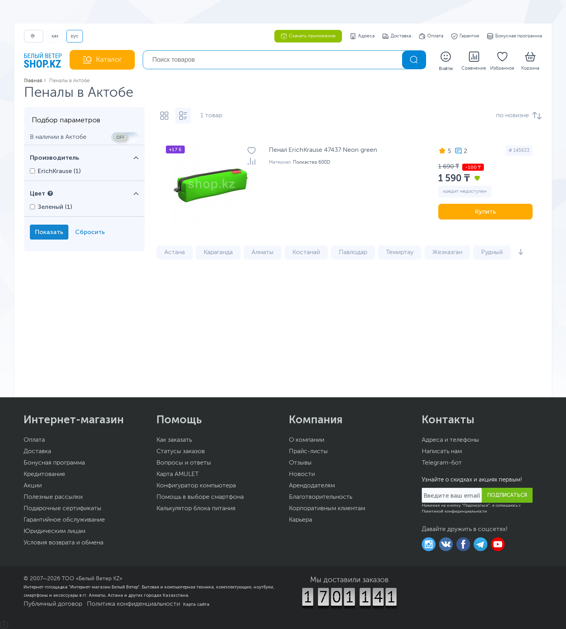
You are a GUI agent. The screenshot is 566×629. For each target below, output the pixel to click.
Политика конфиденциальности (133, 604)
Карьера (300, 520)
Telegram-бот (442, 463)
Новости (302, 474)
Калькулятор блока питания (195, 508)
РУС (75, 36)
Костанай (306, 252)
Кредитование (44, 474)
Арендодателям (312, 486)
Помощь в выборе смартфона (200, 497)
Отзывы (300, 463)
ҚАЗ (54, 36)
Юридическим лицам (54, 531)
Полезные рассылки (53, 497)
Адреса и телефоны (450, 440)
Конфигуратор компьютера (196, 486)
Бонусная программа (514, 36)
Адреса (362, 36)
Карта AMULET (177, 474)
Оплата (431, 36)
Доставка (396, 36)
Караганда (218, 252)
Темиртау (399, 252)
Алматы (263, 252)
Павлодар (353, 252)
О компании (306, 440)
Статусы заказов (180, 451)
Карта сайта (196, 604)
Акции (33, 486)
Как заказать (174, 440)
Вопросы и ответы (183, 463)
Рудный (492, 252)
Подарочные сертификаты (62, 508)
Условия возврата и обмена (63, 543)
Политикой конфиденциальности (454, 511)
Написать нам (442, 451)
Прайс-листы (308, 451)
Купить (485, 211)
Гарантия (465, 36)
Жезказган (447, 252)
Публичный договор (53, 604)
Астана (174, 252)
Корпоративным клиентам (327, 508)
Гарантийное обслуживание (64, 520)
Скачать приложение (308, 36)
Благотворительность (320, 497)
